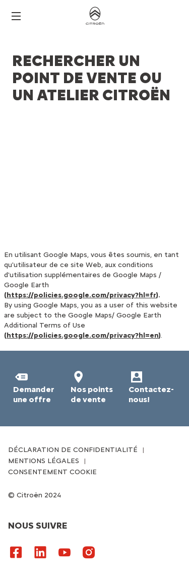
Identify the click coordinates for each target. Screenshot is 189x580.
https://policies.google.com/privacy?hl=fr (81, 295)
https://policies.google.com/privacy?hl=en (83, 335)
